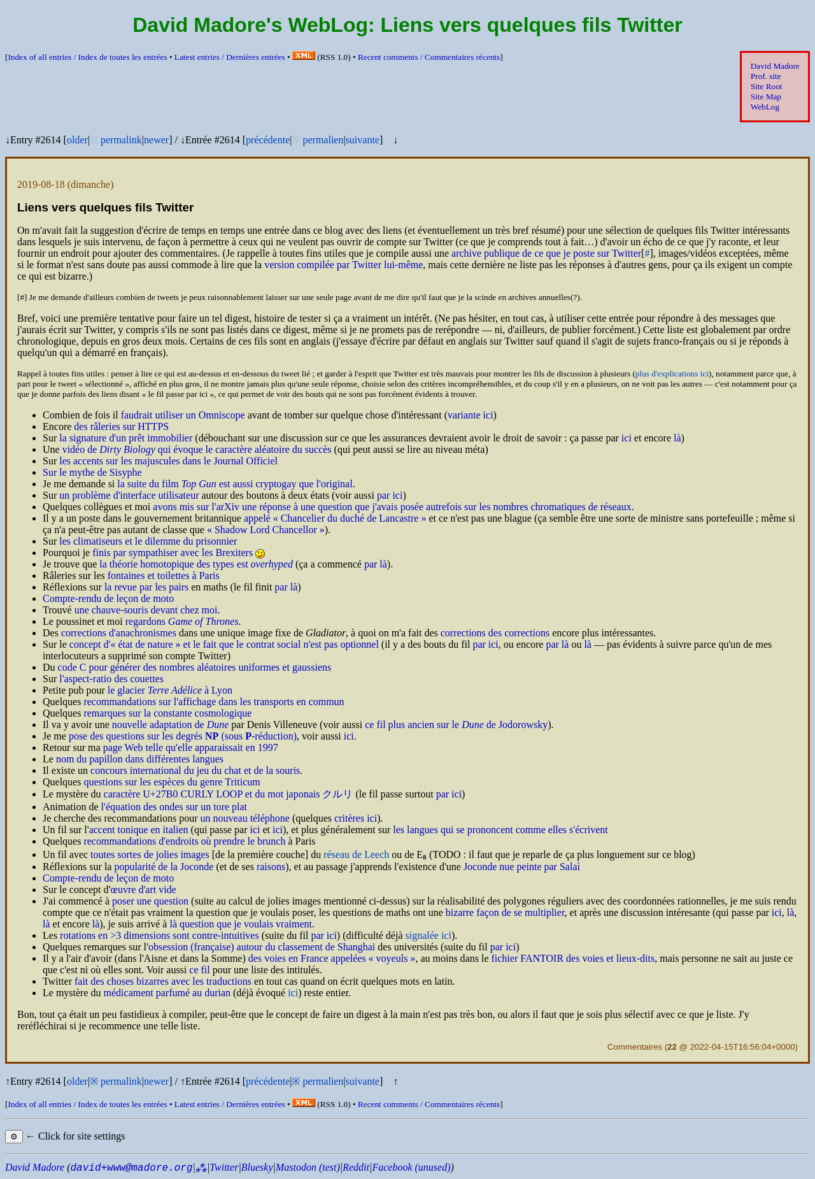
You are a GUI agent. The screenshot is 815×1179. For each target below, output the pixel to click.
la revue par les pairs (146, 587)
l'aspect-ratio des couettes (111, 678)
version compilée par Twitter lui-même (343, 264)
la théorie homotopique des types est (196, 564)
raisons (271, 866)
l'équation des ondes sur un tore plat (174, 806)
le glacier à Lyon (170, 690)
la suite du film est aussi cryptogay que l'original (234, 483)
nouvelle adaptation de (170, 724)
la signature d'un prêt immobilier (125, 437)
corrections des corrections (495, 632)
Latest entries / (229, 57)
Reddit (356, 1167)
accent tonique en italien (138, 829)
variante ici (470, 415)
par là (375, 564)
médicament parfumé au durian (167, 992)
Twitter (223, 1167)
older (77, 139)
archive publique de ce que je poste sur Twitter (546, 253)
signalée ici (428, 935)
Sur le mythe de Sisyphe (92, 472)
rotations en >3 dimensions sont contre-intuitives (159, 935)
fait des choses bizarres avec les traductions (163, 981)
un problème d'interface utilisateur (129, 495)
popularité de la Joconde (163, 866)
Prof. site (766, 76)
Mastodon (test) (308, 1167)
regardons (182, 621)
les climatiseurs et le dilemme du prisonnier (148, 541)
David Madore (775, 66)
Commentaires (634, 1047)
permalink (121, 139)
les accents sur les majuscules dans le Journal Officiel (168, 460)
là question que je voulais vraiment (240, 923)
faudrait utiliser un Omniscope (183, 415)
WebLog (765, 106)
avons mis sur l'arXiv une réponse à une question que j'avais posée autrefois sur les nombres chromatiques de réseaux (392, 506)
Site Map (766, 96)
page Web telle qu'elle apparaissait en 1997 (190, 747)
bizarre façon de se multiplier (505, 912)
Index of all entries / (87, 57)
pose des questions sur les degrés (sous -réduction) (183, 736)
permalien (322, 139)
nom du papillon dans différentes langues (139, 759)
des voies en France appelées (332, 958)
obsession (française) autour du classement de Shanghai (261, 946)
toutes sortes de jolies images (149, 854)
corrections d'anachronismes (118, 632)
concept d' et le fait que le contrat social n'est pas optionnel (224, 644)
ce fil (199, 969)
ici (626, 437)
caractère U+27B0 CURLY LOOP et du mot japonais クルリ (228, 794)
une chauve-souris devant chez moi (146, 609)
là (677, 437)
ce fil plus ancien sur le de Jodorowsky (456, 724)
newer (156, 139)
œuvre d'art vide (143, 889)
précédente (268, 139)
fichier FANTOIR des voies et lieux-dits (573, 958)
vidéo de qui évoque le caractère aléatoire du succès (197, 449)
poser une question (150, 901)
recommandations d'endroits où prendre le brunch (184, 841)
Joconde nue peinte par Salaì (522, 866)
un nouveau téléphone (244, 818)
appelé (335, 518)
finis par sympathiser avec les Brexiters (172, 552)
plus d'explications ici (672, 373)
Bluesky (257, 1167)
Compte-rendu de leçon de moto (108, 598)
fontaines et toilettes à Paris (164, 575)
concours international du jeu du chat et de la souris (195, 770)
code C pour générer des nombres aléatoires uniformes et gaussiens (195, 667)
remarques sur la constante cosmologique (167, 713)
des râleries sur (121, 426)
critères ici (355, 818)
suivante (362, 139)
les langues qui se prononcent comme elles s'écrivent (500, 829)
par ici (389, 495)
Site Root (767, 86)
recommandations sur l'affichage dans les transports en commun (213, 701)
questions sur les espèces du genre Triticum (171, 781)
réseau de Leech (356, 854)
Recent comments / (429, 57)
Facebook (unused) (411, 1167)
